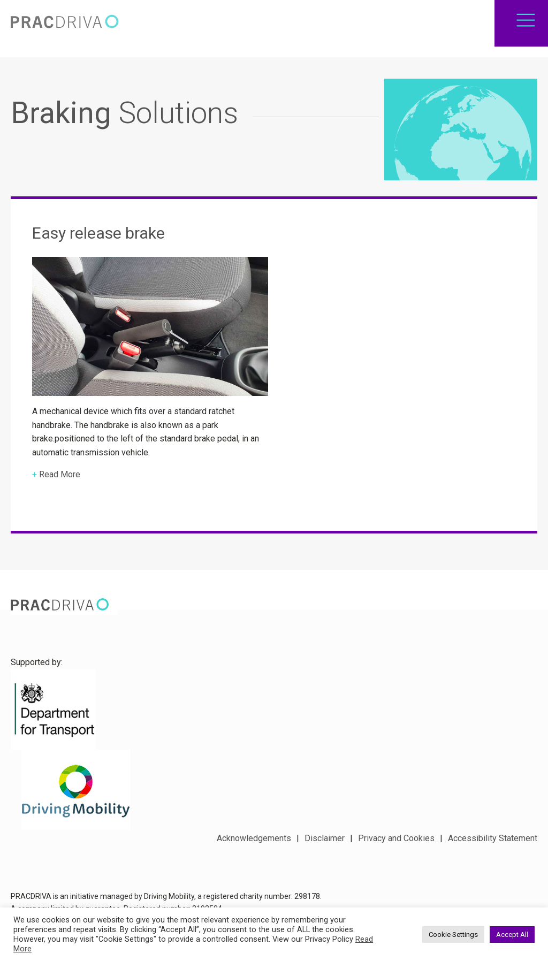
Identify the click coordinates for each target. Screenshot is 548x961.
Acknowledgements (254, 838)
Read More (59, 480)
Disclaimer (325, 838)
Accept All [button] (512, 935)
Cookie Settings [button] (453, 935)
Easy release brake (98, 238)
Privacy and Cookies (396, 838)
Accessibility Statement (492, 838)
